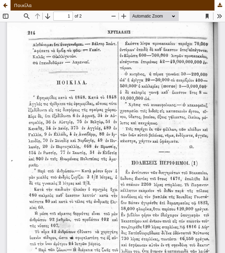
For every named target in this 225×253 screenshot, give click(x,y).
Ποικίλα (23, 5)
